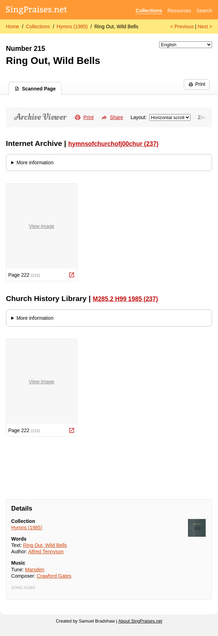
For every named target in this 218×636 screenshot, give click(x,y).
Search (204, 10)
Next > (205, 26)
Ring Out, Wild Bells (116, 26)
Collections (148, 10)
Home (12, 26)
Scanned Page (35, 89)
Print (196, 84)
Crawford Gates (54, 576)
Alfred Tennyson (45, 551)
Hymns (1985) (72, 26)
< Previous (182, 26)
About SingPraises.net (140, 621)
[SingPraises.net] (36, 10)
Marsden (34, 569)
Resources (179, 10)
